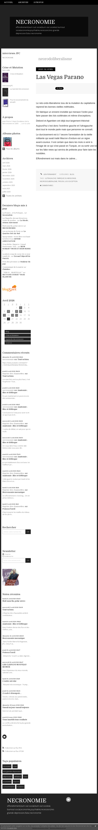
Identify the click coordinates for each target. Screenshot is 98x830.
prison (61, 181)
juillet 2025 (6, 192)
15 (17, 315)
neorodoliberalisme (48, 181)
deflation (17, 776)
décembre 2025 (8, 176)
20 (8, 319)
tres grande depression (12, 771)
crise (15, 766)
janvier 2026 (6, 172)
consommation (9, 786)
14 (12, 315)
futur (25, 776)
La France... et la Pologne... (13, 213)
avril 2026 (5, 163)
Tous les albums (13, 149)
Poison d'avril (8, 509)
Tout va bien (23, 359)
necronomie (8, 359)
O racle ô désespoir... (11, 693)
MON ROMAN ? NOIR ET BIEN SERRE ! (16, 249)
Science (9, 343)
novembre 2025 (8, 179)
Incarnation (7, 215)
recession (7, 766)
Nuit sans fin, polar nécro (12, 226)
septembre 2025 (8, 185)
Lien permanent (48, 174)
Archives (23, 2)
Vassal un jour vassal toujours (15, 707)
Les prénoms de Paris (11, 231)
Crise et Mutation (12, 335)
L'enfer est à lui (9, 681)
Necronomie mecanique (13, 492)
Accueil (8, 2)
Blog (7, 331)
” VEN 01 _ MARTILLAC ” (12, 272)
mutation (20, 786)
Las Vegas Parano (60, 77)
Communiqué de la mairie (12, 267)
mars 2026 (6, 166)
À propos (38, 2)
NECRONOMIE (35, 22)
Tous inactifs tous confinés (14, 720)
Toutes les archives (14, 195)
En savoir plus (12, 828)
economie (7, 781)
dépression (7, 776)
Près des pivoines (9, 262)
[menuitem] (10, 2)
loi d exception (71, 181)
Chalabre (6, 269)
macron (16, 781)
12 (4, 315)
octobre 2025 (7, 182)
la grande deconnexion (14, 339)
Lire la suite (25, 123)
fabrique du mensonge (66, 178)
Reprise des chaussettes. (13, 374)
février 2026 (6, 169)
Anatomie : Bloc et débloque (14, 426)
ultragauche (50, 178)
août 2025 (6, 188)
